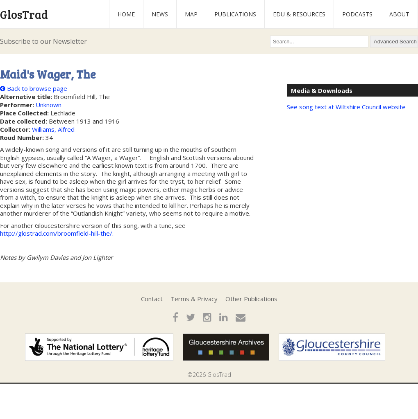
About (399, 14)
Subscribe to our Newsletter (43, 41)
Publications (235, 14)
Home (126, 14)
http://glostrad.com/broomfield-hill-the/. (57, 233)
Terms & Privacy (194, 299)
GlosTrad (24, 14)
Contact (152, 299)
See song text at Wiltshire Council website (346, 107)
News (160, 14)
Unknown (48, 105)
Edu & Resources (299, 14)
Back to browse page (33, 88)
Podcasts (357, 14)
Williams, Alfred (53, 129)
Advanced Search (395, 41)
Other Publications (251, 299)
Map (191, 14)
